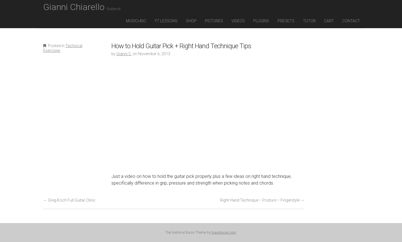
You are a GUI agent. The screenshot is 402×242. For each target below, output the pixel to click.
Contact (351, 21)
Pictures (214, 21)
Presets (286, 21)
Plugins (261, 21)
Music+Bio (136, 21)
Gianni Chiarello (82, 7)
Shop (191, 21)
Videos (238, 21)
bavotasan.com (224, 232)
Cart (329, 21)
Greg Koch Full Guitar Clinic (69, 200)
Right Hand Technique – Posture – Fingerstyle (262, 200)
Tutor (309, 21)
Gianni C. (124, 54)
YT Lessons (166, 21)
